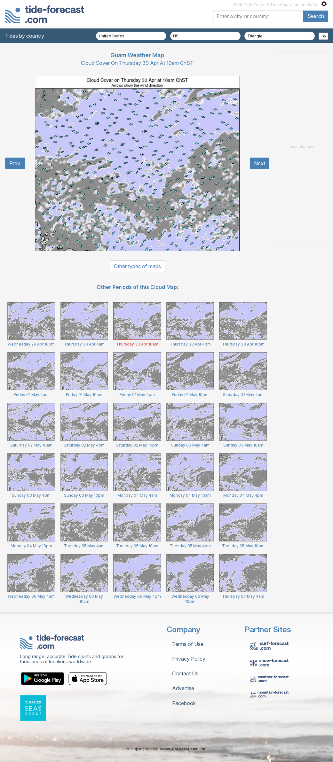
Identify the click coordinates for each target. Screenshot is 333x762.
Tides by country (24, 36)
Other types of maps (137, 266)
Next (259, 163)
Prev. (15, 163)
